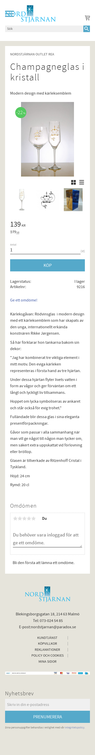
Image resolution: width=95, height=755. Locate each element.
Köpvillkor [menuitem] (47, 643)
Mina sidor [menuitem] (47, 661)
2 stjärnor (19, 518)
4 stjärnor (29, 518)
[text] (47, 225)
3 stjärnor (24, 518)
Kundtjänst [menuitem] (47, 638)
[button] (9, 13)
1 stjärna (15, 518)
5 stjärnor (33, 518)
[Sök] (86, 29)
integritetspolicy (74, 727)
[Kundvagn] (86, 18)
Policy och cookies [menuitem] (47, 655)
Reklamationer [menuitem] (47, 650)
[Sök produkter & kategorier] (44, 29)
